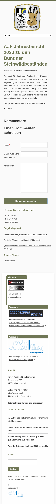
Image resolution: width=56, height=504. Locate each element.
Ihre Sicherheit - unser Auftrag (16, 294)
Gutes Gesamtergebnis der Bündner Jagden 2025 (25, 234)
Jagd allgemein (11, 222)
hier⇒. (43, 103)
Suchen (13, 469)
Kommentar (9, 165)
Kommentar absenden (25, 201)
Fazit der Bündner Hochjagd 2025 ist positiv (22, 240)
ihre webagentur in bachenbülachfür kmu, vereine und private (26, 356)
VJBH (25, 476)
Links (10, 480)
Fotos (43, 476)
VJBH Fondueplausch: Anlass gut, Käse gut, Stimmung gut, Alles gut (26, 438)
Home (10, 476)
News (18, 476)
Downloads (20, 480)
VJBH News (10, 216)
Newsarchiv (10, 261)
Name (8, 144)
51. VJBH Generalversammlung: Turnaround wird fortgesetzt (28, 419)
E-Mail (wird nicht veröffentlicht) (11, 155)
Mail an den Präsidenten (20, 396)
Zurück (9, 109)
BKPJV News (11, 219)
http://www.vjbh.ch (15, 393)
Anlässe (34, 476)
